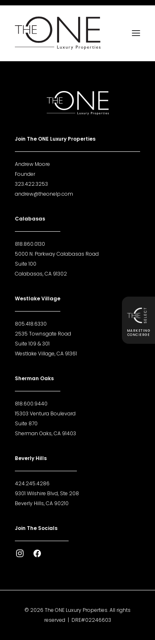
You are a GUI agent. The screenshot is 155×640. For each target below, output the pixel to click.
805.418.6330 (31, 323)
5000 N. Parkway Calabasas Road (57, 253)
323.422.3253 (31, 183)
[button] (136, 33)
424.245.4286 (32, 483)
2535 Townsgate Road (43, 333)
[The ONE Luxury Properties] (57, 33)
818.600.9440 (31, 403)
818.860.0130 (30, 243)
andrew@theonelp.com (44, 193)
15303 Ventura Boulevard (45, 413)
